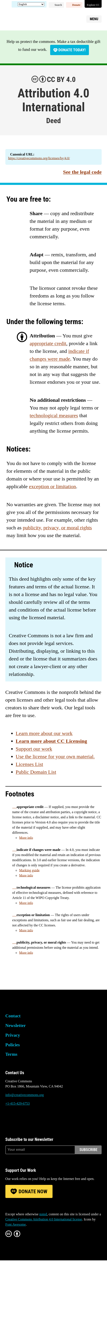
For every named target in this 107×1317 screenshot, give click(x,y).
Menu (94, 19)
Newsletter (15, 1025)
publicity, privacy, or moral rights (57, 527)
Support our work (34, 749)
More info (26, 838)
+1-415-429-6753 (17, 1103)
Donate (76, 4)
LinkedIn (32, 1119)
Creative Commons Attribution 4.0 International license (43, 1219)
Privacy (12, 1035)
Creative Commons (26, 18)
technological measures (54, 415)
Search (58, 4)
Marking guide (29, 870)
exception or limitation (52, 486)
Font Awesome (15, 1224)
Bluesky (8, 1119)
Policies (12, 1044)
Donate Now (33, 1192)
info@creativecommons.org (24, 1095)
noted (43, 1214)
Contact (12, 1015)
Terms (11, 1054)
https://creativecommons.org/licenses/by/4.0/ (39, 158)
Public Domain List (36, 772)
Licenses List (29, 764)
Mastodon (20, 1119)
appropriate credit (48, 343)
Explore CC (93, 4)
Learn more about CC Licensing (51, 741)
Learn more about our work (44, 733)
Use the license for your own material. (55, 756)
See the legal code (82, 172)
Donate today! (71, 49)
